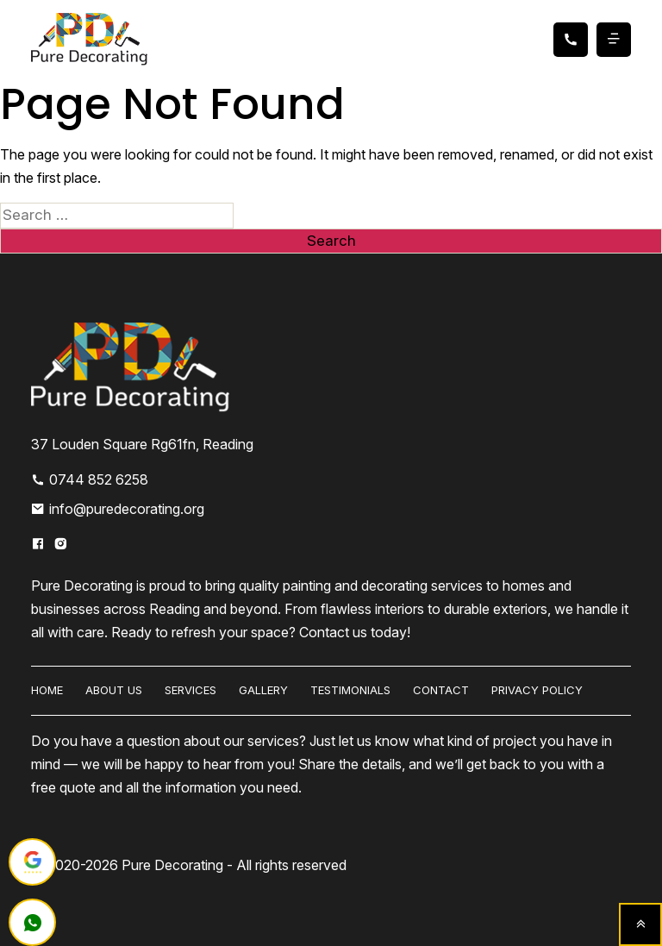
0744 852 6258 (89, 479)
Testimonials (350, 690)
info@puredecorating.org (117, 508)
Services (190, 690)
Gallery (263, 690)
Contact (441, 690)
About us (113, 690)
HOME (47, 690)
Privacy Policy (537, 690)
